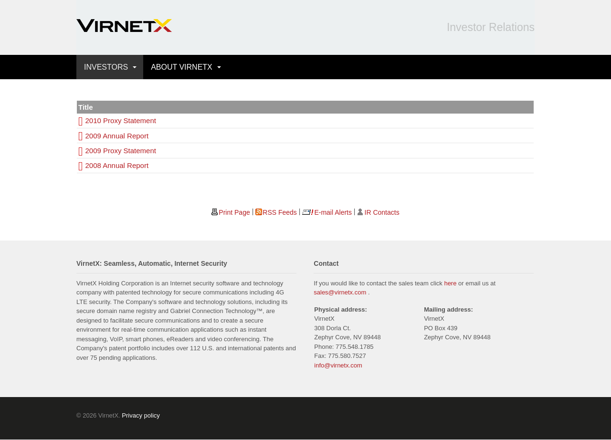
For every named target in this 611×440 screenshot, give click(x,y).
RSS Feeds (280, 212)
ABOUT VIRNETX (181, 67)
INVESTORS (106, 67)
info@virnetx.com (338, 365)
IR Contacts (382, 212)
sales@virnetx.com (340, 292)
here (450, 283)
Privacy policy (140, 415)
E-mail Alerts (333, 212)
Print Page (234, 212)
